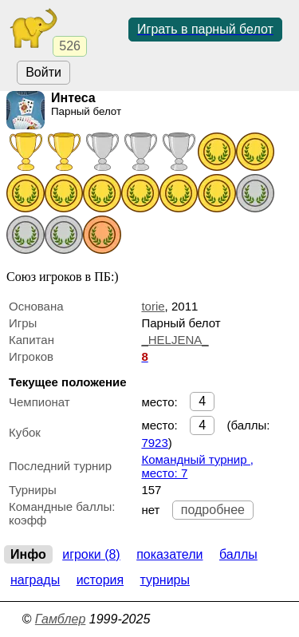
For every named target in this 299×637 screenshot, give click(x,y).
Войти (43, 72)
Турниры (165, 580)
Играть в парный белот (205, 29)
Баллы (238, 554)
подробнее (213, 509)
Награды (35, 580)
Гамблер (60, 619)
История (100, 580)
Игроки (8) (91, 554)
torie (152, 306)
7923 (154, 442)
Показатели (169, 554)
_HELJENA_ (174, 339)
